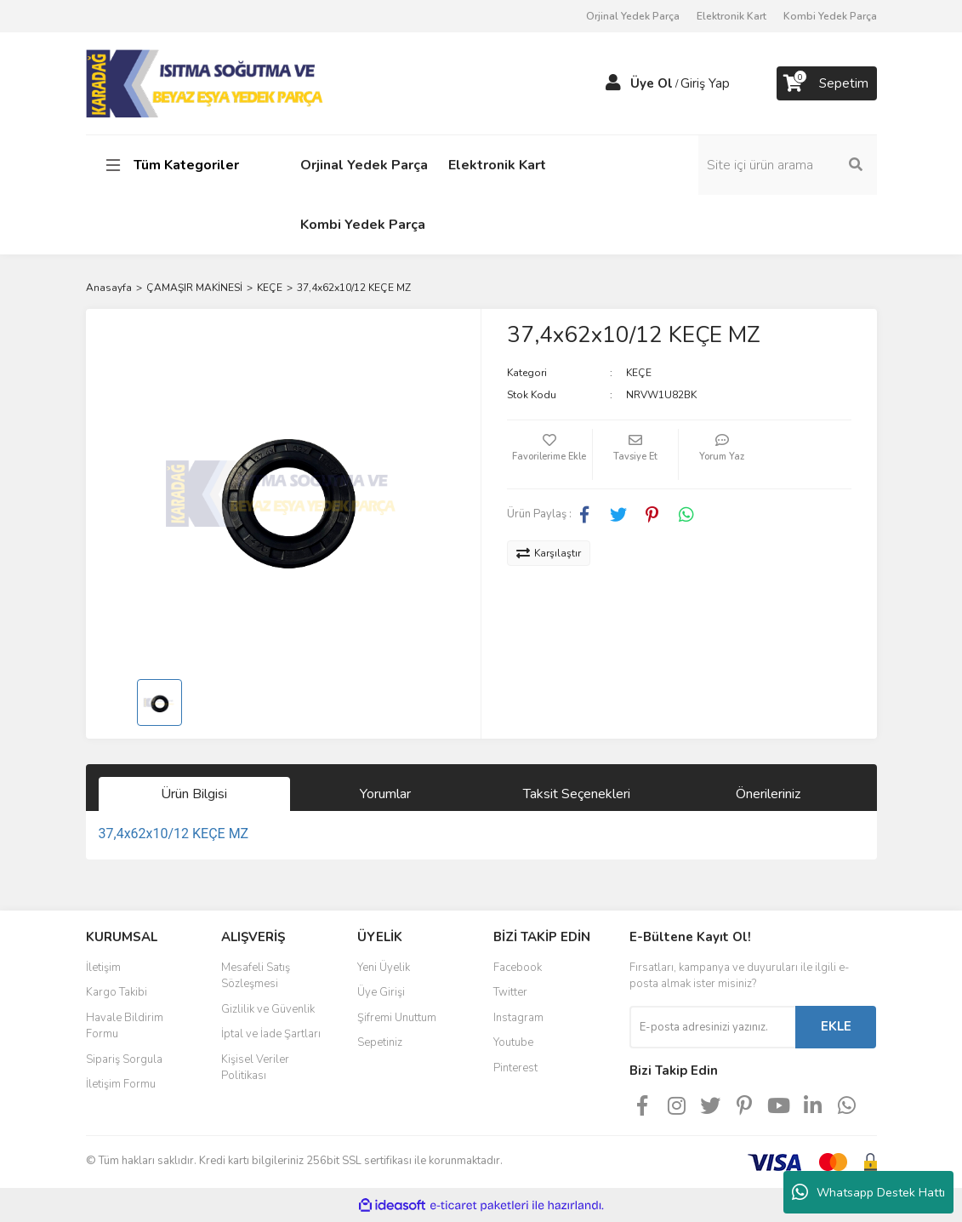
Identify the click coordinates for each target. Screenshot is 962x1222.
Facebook (517, 967)
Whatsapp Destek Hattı (868, 1192)
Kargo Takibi (116, 992)
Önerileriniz (768, 794)
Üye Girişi (381, 992)
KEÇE (639, 373)
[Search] (787, 165)
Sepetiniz (379, 1042)
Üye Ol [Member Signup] (651, 83)
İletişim (103, 967)
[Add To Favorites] (549, 454)
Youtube (513, 1042)
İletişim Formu (121, 1084)
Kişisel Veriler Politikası (255, 1068)
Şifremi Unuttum (396, 1017)
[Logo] (206, 82)
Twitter (510, 992)
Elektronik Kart (731, 16)
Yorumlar (385, 794)
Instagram (518, 1017)
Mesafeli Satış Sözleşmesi (255, 976)
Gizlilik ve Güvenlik (268, 1009)
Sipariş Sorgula (124, 1059)
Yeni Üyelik (383, 967)
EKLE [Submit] (836, 1026)
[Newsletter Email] (712, 1027)
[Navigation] (175, 165)
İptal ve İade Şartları (271, 1034)
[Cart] (827, 83)
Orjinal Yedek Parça (633, 16)
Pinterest (515, 1068)
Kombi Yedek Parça (830, 16)
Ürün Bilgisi (194, 794)
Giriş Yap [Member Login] (705, 83)
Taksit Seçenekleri (576, 794)
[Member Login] (613, 83)
